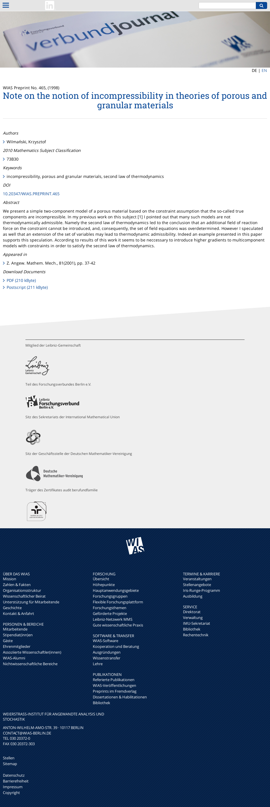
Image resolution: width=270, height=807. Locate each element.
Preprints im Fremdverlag (114, 691)
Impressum (13, 786)
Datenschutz (14, 775)
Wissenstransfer (106, 658)
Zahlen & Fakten (17, 584)
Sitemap (10, 763)
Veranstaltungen (197, 578)
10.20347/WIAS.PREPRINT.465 (31, 193)
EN (264, 70)
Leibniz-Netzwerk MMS (112, 619)
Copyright (11, 792)
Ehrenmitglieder (16, 646)
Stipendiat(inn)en (18, 634)
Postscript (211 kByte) (27, 287)
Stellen (8, 757)
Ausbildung (192, 596)
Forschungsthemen (109, 607)
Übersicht (101, 578)
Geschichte (12, 607)
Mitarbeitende (15, 629)
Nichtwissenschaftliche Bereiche (30, 663)
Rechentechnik (195, 634)
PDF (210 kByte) (21, 280)
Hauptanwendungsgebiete (116, 590)
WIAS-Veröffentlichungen (114, 685)
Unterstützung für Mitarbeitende (31, 602)
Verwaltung (193, 617)
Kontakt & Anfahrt (18, 613)
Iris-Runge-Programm (201, 590)
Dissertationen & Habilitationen (120, 697)
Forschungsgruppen (110, 596)
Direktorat (192, 611)
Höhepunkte (104, 584)
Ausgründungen (107, 652)
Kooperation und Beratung (116, 646)
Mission (9, 578)
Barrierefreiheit (16, 781)
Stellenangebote (197, 584)
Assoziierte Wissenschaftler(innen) (32, 652)
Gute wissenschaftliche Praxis (118, 625)
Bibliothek (101, 702)
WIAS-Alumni (14, 658)
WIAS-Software (105, 640)
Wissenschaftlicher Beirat (24, 596)
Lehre (98, 663)
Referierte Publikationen (113, 679)
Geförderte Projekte (110, 613)
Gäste (8, 640)
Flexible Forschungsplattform (118, 602)
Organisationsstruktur (22, 590)
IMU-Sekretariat (196, 623)
